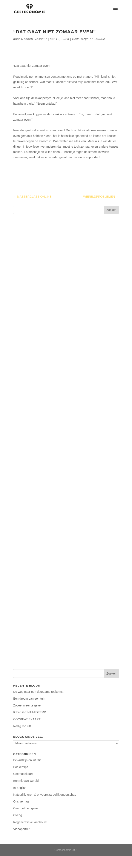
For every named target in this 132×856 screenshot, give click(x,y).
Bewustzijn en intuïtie (88, 39)
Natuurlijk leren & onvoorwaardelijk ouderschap (44, 794)
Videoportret (21, 829)
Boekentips (20, 767)
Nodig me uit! (22, 726)
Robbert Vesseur (34, 39)
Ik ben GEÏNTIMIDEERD (29, 712)
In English (19, 787)
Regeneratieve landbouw (29, 822)
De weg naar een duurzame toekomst (38, 691)
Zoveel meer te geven (27, 705)
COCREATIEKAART (26, 719)
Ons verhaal (21, 801)
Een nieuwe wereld (25, 780)
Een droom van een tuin (29, 698)
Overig (17, 815)
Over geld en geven (26, 808)
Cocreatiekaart (23, 774)
